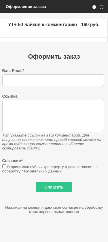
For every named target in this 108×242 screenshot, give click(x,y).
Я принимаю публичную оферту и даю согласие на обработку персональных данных (50, 169)
